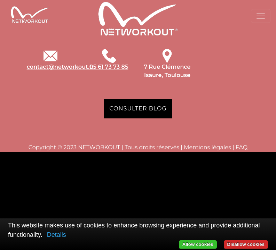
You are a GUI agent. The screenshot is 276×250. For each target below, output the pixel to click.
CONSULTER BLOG (138, 108)
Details (56, 234)
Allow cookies (197, 244)
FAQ (241, 147)
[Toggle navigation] (260, 16)
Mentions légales (207, 147)
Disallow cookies (246, 244)
